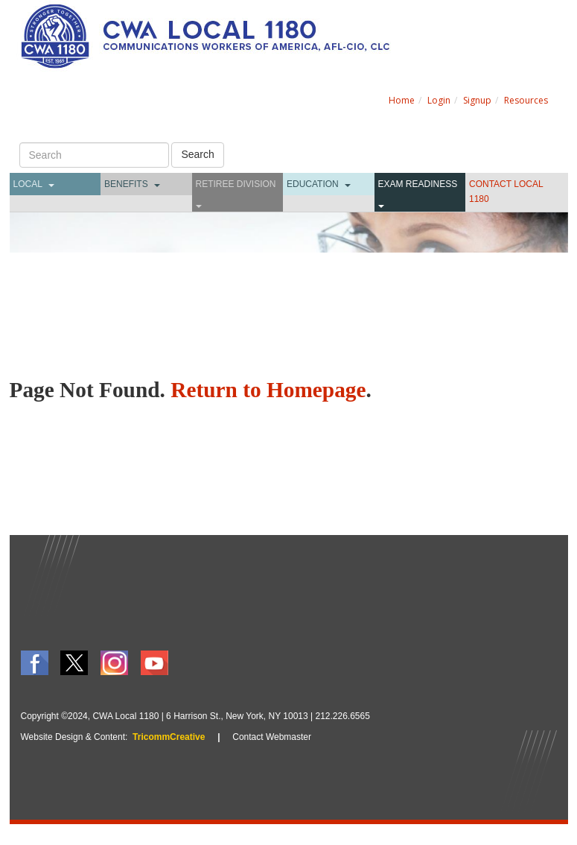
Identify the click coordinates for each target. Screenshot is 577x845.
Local (27, 184)
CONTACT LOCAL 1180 (506, 191)
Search (197, 154)
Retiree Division (236, 184)
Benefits (126, 184)
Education (313, 184)
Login (438, 100)
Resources (526, 100)
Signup (477, 100)
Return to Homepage (268, 390)
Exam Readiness (418, 184)
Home (402, 100)
